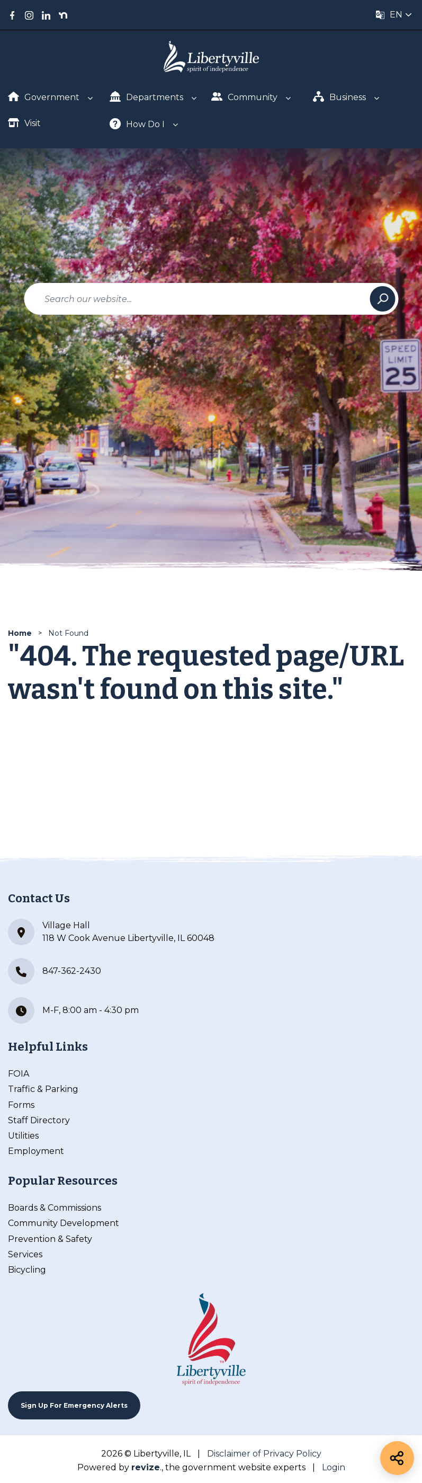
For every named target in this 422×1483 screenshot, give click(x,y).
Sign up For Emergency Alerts (74, 1405)
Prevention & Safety (50, 1239)
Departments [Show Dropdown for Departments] (146, 96)
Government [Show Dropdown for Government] (43, 97)
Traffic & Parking (43, 1089)
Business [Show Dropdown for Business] (339, 96)
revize (145, 1467)
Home (20, 633)
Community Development (63, 1223)
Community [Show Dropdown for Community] (244, 96)
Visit (24, 122)
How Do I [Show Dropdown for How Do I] (137, 123)
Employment (36, 1151)
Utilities (23, 1136)
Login (333, 1467)
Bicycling (27, 1270)
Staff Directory (39, 1120)
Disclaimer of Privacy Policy (264, 1454)
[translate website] (393, 14)
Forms (21, 1105)
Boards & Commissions (54, 1208)
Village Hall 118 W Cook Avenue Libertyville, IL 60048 (111, 932)
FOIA (18, 1074)
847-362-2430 (54, 971)
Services (25, 1254)
